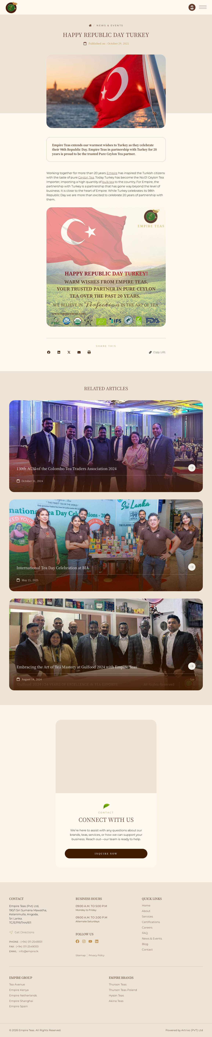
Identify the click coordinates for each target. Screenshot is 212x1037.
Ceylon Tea (86, 177)
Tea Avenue (17, 984)
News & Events (110, 25)
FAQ (145, 933)
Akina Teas (116, 1001)
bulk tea (108, 182)
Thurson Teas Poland (123, 990)
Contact (147, 949)
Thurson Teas (117, 984)
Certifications (151, 922)
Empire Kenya (19, 990)
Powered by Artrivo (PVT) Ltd (184, 1030)
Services (147, 916)
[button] (49, 352)
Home (90, 26)
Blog (145, 944)
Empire (112, 173)
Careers (147, 927)
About (146, 911)
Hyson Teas (116, 995)
